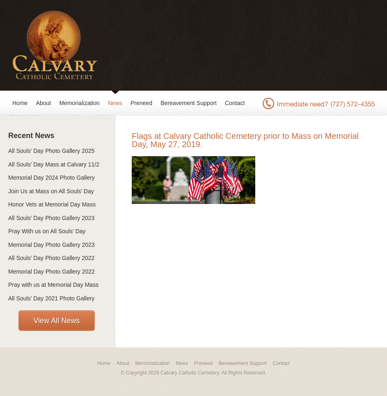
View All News (56, 320)
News (115, 103)
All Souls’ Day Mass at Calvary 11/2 (53, 164)
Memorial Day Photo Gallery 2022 (51, 271)
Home (20, 103)
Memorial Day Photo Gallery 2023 (51, 244)
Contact (235, 103)
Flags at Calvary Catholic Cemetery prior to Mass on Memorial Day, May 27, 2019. (245, 140)
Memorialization (79, 103)
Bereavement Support (189, 103)
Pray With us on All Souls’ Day (47, 231)
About (43, 103)
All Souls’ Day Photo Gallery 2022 (51, 258)
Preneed (141, 103)
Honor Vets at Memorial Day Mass (52, 204)
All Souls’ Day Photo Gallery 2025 (51, 151)
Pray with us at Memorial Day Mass (53, 284)
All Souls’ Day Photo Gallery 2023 (51, 218)
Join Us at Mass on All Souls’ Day (51, 191)
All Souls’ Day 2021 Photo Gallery (51, 298)
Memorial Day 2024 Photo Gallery (51, 177)
